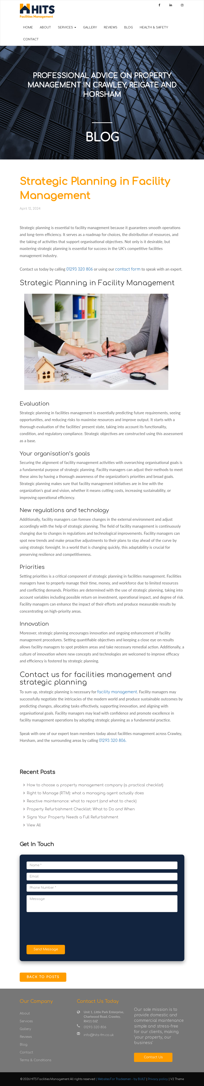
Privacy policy (158, 1079)
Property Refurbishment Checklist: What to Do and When (80, 809)
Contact (31, 39)
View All (33, 825)
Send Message (46, 949)
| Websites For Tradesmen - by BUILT (121, 1079)
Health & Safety (154, 27)
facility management (117, 692)
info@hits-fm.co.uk (99, 1035)
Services (26, 1021)
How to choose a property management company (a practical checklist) (94, 785)
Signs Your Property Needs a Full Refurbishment (72, 817)
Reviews (110, 27)
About (45, 27)
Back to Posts (43, 977)
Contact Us (153, 1057)
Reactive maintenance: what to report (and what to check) (81, 801)
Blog (128, 27)
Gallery (90, 27)
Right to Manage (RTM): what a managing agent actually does (85, 793)
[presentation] (61, 929)
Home (28, 27)
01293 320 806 (79, 269)
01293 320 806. (112, 740)
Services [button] (67, 27)
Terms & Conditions (35, 1060)
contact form (127, 269)
